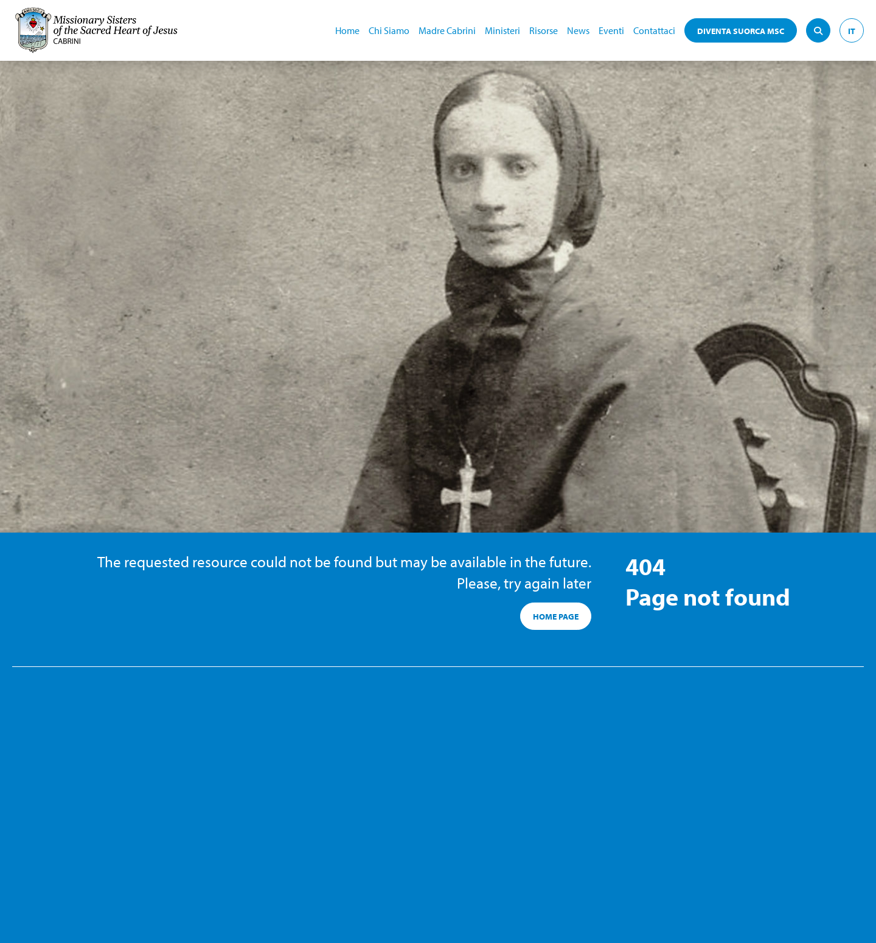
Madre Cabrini (447, 30)
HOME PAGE (556, 616)
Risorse (543, 30)
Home (347, 30)
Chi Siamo (389, 30)
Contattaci (654, 30)
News (578, 30)
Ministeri (502, 30)
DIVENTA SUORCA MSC (740, 31)
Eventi (611, 30)
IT (851, 31)
